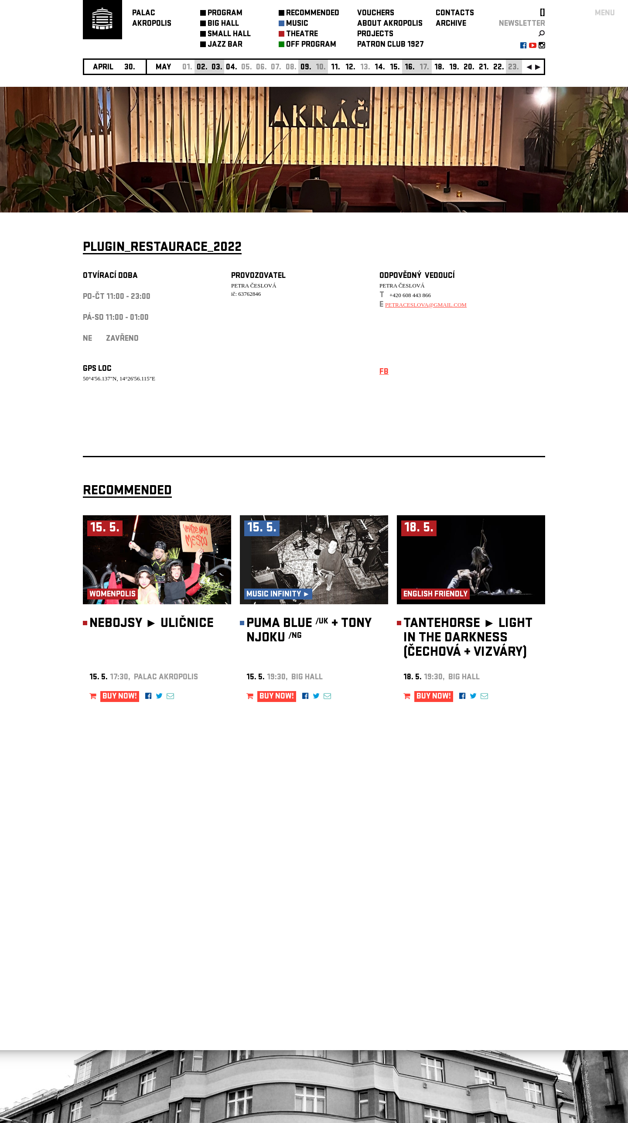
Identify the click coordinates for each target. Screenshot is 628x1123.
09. (305, 68)
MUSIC (297, 24)
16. (410, 68)
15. (395, 68)
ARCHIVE (451, 24)
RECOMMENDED (312, 14)
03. (217, 68)
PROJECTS (375, 35)
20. (469, 68)
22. (498, 68)
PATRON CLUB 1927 (390, 45)
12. (350, 68)
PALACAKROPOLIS (151, 19)
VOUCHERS (375, 14)
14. (380, 68)
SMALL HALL (229, 35)
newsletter (522, 24)
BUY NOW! (119, 697)
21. (484, 68)
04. (231, 68)
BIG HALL (223, 24)
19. (454, 68)
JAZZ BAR (225, 45)
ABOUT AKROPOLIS (390, 24)
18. (439, 68)
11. (335, 68)
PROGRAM (225, 14)
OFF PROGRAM (311, 45)
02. (202, 68)
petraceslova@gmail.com (426, 304)
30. (129, 68)
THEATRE (302, 35)
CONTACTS (455, 14)
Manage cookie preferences (116, 1004)
